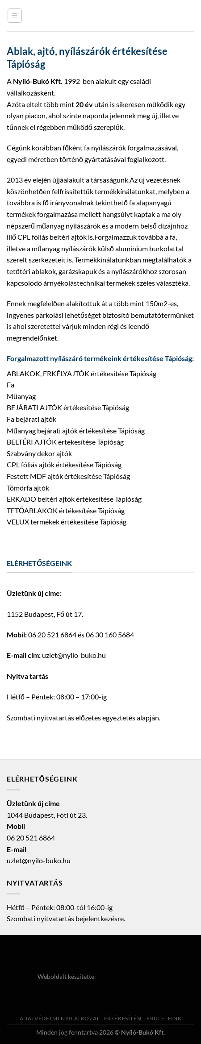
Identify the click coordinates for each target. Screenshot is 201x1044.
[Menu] (15, 15)
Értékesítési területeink (143, 1018)
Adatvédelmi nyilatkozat (60, 1018)
